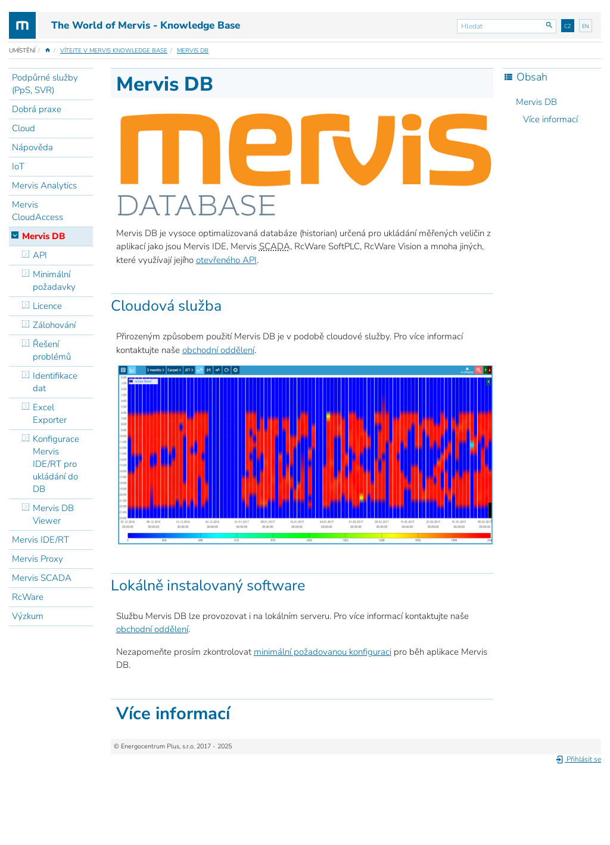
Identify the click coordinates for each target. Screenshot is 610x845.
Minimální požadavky (54, 280)
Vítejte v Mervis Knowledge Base (113, 51)
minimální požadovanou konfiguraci (322, 652)
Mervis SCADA (41, 578)
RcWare (27, 597)
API (40, 255)
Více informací (550, 119)
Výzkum (27, 616)
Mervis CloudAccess (37, 211)
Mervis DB (192, 51)
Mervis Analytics (44, 185)
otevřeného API (226, 260)
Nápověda (32, 147)
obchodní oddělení (218, 350)
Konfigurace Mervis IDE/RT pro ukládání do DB (56, 464)
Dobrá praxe (36, 109)
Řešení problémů (52, 350)
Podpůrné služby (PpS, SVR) (45, 84)
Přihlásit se (578, 759)
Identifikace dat (55, 382)
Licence (47, 306)
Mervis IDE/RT (40, 540)
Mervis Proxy (37, 559)
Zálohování (54, 325)
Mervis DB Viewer (53, 514)
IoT (18, 166)
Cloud (23, 128)
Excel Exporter (50, 413)
